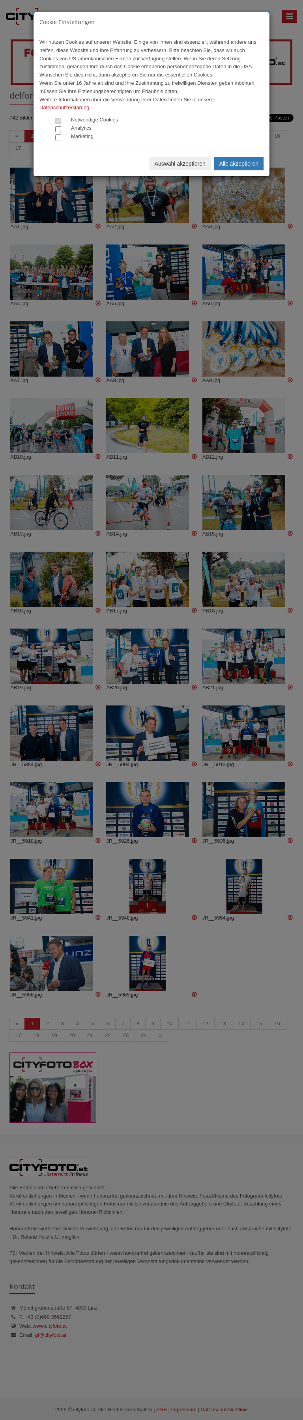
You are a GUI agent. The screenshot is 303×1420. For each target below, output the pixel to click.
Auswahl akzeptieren (180, 163)
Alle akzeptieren (238, 163)
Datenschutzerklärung (64, 107)
